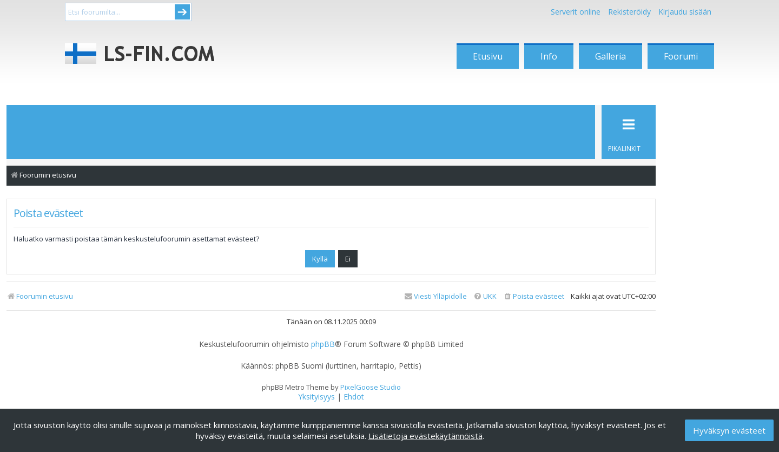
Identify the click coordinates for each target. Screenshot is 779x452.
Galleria (610, 56)
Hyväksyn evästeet (729, 430)
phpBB (323, 344)
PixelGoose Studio (370, 387)
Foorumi (681, 56)
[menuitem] (533, 296)
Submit (182, 12)
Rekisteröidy (629, 11)
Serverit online (575, 11)
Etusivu (488, 56)
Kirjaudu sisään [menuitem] (684, 11)
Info (548, 56)
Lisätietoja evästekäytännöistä (425, 435)
